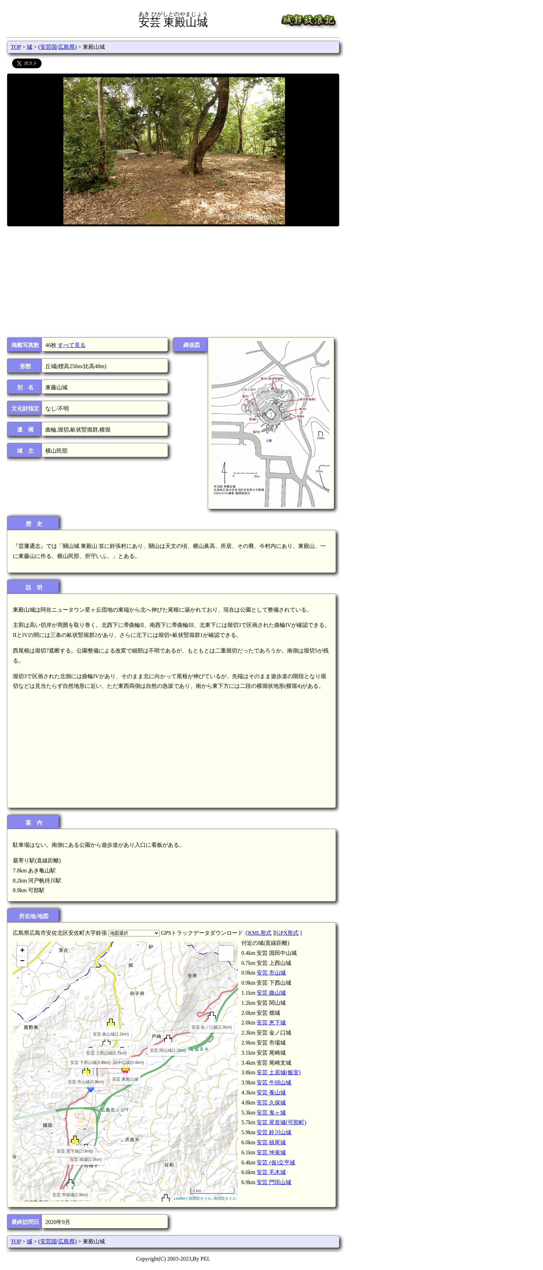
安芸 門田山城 (274, 1182)
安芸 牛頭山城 (274, 1082)
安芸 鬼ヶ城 (271, 1113)
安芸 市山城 (271, 973)
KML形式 (260, 933)
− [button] (22, 961)
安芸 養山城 (271, 1092)
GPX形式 (287, 933)
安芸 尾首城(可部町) (281, 1122)
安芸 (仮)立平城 (276, 1162)
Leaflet (179, 1198)
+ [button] (22, 951)
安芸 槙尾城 (271, 1142)
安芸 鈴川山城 (274, 1132)
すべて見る (72, 345)
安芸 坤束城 (271, 1152)
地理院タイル (199, 1198)
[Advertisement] (173, 281)
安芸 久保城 (271, 1102)
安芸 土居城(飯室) (279, 1072)
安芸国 (48, 47)
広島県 (66, 47)
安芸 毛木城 (271, 1172)
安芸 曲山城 (271, 993)
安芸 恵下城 (271, 1022)
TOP (16, 47)
